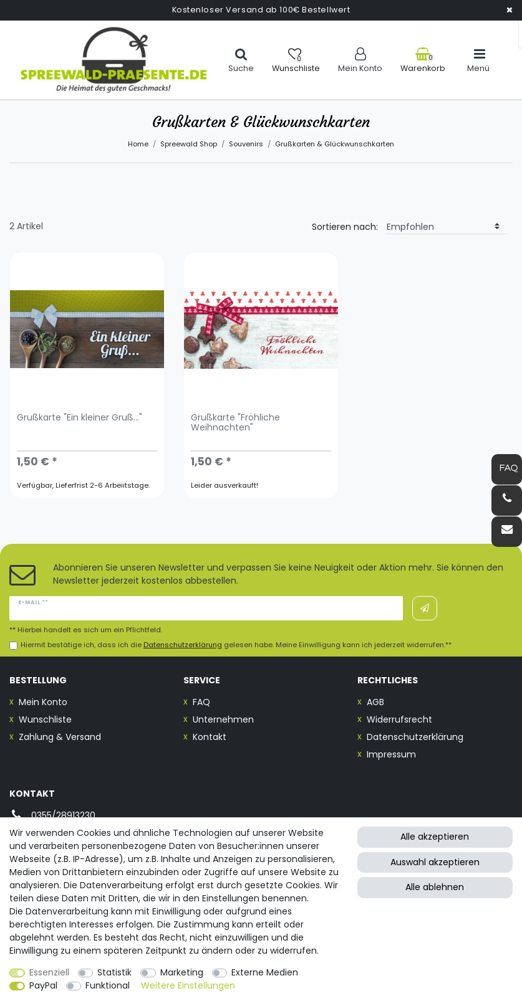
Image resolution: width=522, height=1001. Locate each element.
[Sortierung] (446, 227)
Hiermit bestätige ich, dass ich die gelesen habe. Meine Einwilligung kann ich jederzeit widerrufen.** (236, 645)
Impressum (391, 754)
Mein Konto (43, 702)
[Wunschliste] (296, 60)
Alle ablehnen (434, 887)
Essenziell (49, 972)
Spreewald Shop (188, 144)
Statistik (114, 972)
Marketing (181, 972)
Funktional (107, 985)
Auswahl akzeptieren (435, 862)
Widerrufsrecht (399, 719)
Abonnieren (424, 608)
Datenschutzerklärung (415, 737)
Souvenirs (246, 144)
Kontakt (209, 737)
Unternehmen (223, 719)
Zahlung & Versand (60, 737)
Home (138, 144)
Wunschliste (45, 719)
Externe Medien (264, 972)
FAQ (201, 702)
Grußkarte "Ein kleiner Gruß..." (79, 418)
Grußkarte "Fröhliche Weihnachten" (235, 423)
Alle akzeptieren (434, 836)
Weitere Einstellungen (188, 985)
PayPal (43, 985)
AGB (375, 702)
